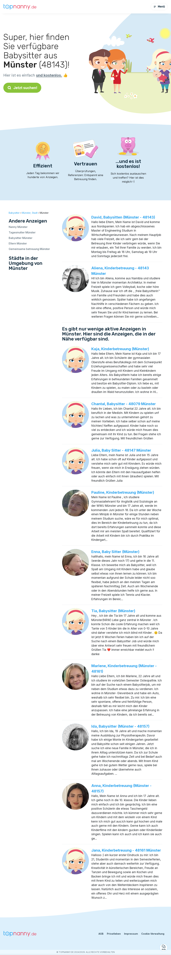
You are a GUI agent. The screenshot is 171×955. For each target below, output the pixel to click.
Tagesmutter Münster (22, 232)
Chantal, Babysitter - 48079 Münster (123, 404)
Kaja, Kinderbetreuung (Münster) (120, 349)
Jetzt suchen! (22, 88)
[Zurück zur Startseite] (20, 7)
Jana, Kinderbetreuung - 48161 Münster (126, 850)
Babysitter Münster (20, 238)
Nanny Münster (18, 227)
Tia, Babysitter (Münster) (113, 611)
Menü (159, 6)
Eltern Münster (18, 243)
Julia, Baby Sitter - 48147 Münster (121, 450)
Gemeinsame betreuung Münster (29, 249)
